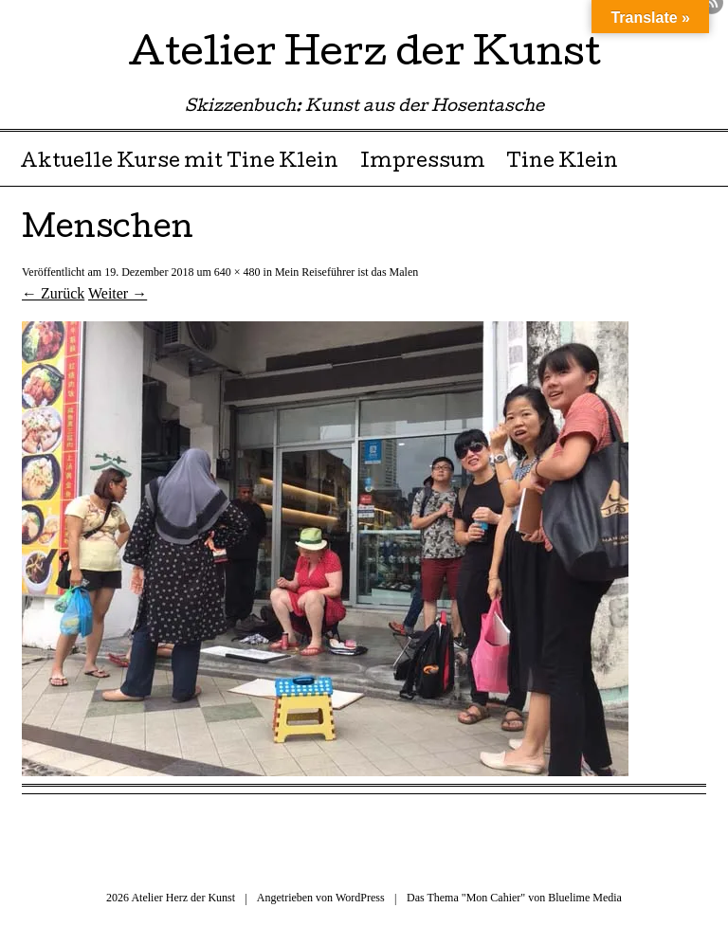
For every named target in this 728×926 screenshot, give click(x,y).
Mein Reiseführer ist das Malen (346, 272)
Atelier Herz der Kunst (364, 56)
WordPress (360, 897)
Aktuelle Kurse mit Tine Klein (179, 163)
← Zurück (53, 293)
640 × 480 (237, 272)
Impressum (422, 163)
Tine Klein (562, 163)
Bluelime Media (585, 897)
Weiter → (117, 293)
